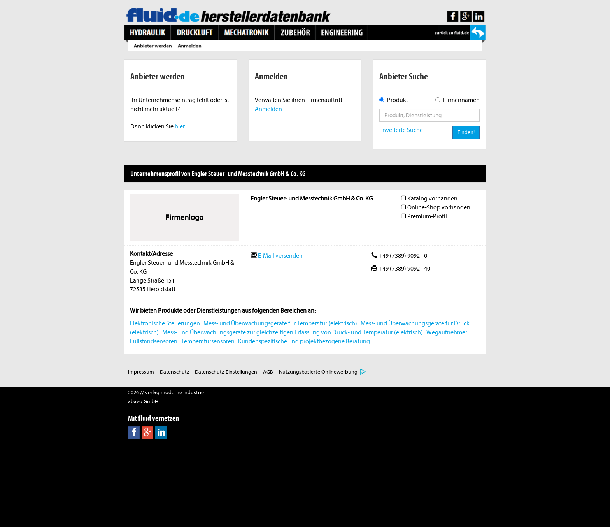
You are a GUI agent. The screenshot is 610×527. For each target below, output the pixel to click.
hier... (181, 126)
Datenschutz (174, 372)
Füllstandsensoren (153, 341)
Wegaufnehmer (446, 332)
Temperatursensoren (208, 341)
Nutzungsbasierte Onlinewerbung (318, 372)
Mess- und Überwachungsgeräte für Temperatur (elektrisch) (280, 323)
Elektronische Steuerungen (165, 323)
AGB (268, 372)
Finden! (466, 132)
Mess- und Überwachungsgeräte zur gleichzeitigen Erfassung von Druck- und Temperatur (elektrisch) (292, 332)
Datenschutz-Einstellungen (226, 372)
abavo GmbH (143, 401)
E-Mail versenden (277, 255)
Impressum (141, 372)
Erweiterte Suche (401, 130)
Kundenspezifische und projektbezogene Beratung (304, 341)
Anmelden (268, 108)
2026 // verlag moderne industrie (166, 392)
